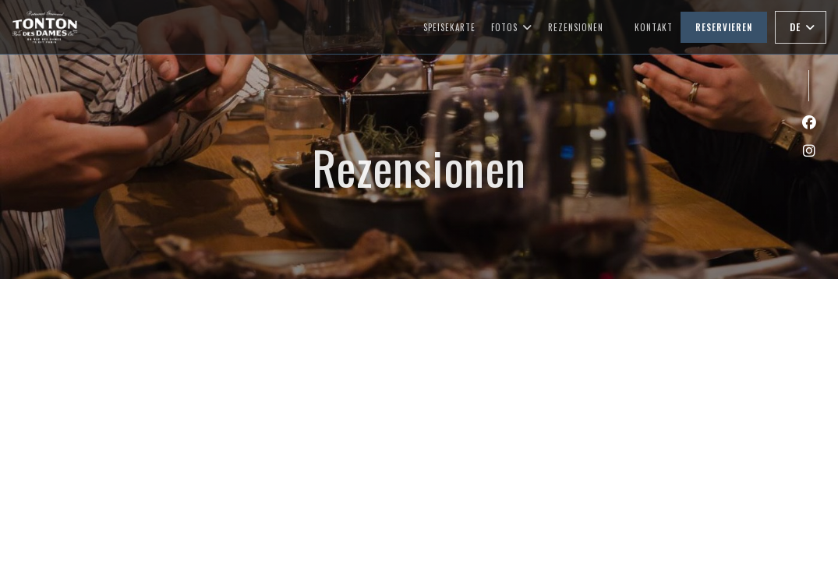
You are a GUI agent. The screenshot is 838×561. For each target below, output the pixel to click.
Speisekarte (449, 27)
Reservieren (723, 27)
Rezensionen (575, 27)
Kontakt (654, 27)
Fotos (511, 27)
